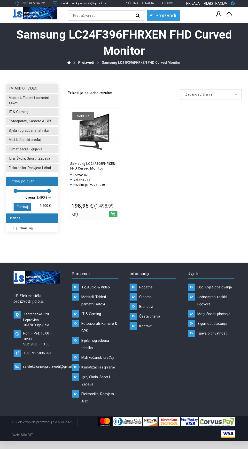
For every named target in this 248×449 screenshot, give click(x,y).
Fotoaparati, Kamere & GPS (30, 129)
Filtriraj (22, 214)
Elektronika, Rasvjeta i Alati (30, 176)
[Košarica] (229, 22)
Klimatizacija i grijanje (25, 157)
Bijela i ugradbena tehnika (29, 138)
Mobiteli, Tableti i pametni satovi (29, 108)
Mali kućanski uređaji (25, 148)
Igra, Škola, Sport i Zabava (29, 166)
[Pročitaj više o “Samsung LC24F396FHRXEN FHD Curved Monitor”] (113, 222)
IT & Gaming (18, 120)
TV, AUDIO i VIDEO (23, 96)
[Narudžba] (211, 102)
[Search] (138, 24)
